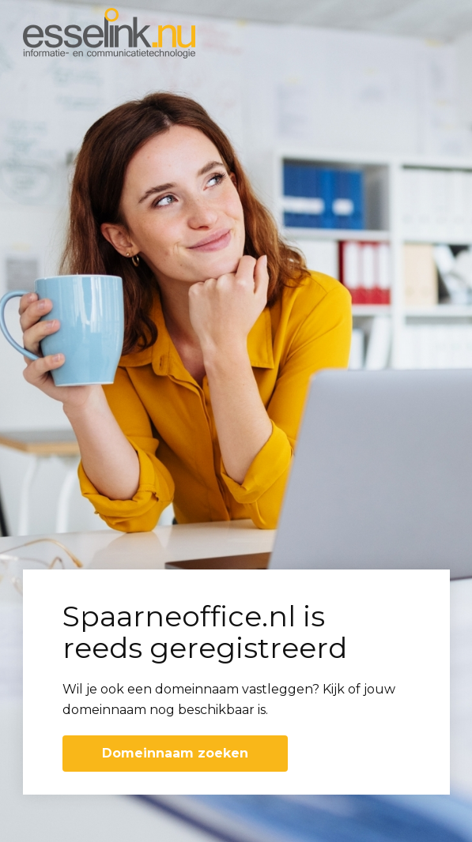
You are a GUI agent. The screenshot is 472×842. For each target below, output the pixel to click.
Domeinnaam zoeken (175, 753)
